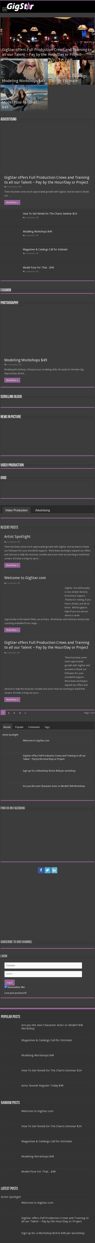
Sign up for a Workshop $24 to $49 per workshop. (49, 770)
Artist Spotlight (17, 536)
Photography (9, 303)
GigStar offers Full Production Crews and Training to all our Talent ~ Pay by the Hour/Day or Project (55, 1219)
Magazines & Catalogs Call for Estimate (45, 249)
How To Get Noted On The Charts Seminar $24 (50, 213)
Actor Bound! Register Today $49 (42, 1085)
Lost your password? (15, 993)
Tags (47, 727)
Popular (19, 727)
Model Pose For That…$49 (38, 267)
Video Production (12, 465)
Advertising (9, 119)
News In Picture (11, 417)
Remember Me (14, 987)
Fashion (6, 290)
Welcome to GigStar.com (25, 578)
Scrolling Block (11, 397)
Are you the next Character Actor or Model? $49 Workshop (54, 786)
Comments (34, 727)
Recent (7, 727)
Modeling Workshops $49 (23, 81)
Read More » (12, 202)
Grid (3, 478)
